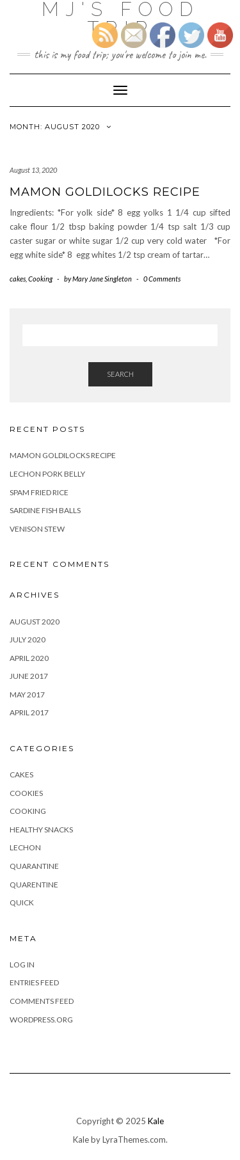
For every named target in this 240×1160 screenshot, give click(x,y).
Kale (156, 1121)
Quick (22, 902)
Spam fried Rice (39, 492)
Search (120, 374)
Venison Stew (37, 529)
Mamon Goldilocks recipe (105, 192)
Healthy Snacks (41, 829)
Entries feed (34, 982)
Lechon (25, 847)
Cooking (40, 278)
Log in (22, 964)
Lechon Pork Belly (47, 474)
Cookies (26, 793)
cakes (18, 278)
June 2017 (29, 676)
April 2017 (29, 712)
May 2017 (27, 694)
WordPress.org (41, 1019)
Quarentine (34, 884)
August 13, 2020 (33, 170)
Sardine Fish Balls (45, 510)
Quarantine (34, 866)
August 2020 (35, 621)
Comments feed (42, 1001)
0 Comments (161, 278)
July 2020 (27, 639)
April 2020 (29, 658)
